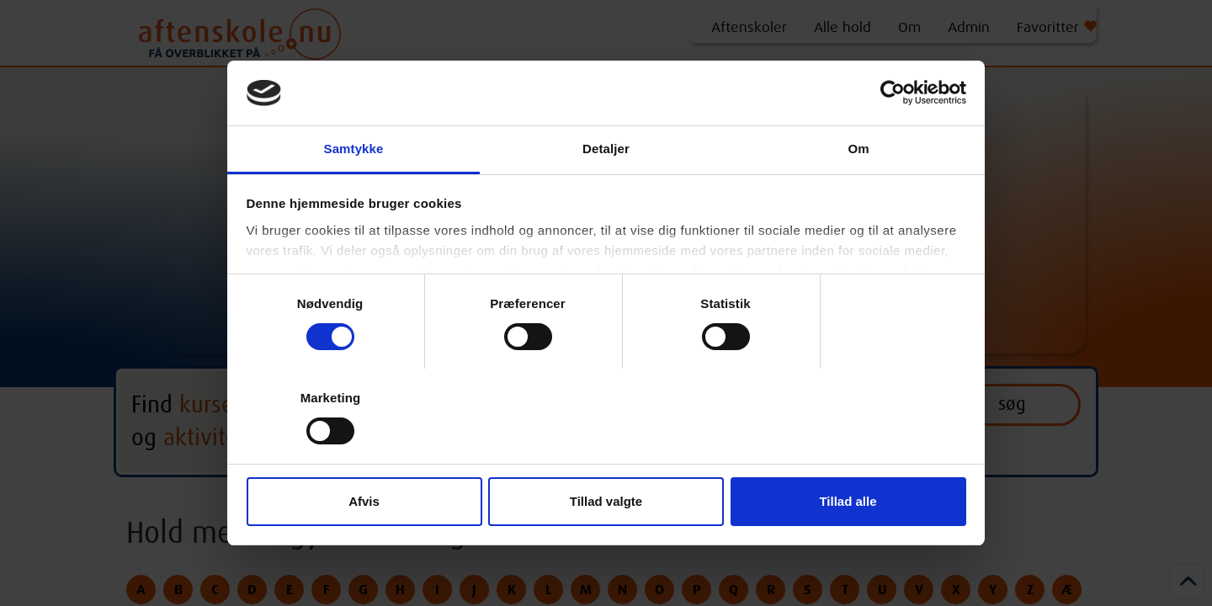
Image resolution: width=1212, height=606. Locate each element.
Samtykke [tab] (354, 148)
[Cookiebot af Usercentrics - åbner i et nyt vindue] (892, 92)
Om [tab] (858, 148)
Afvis (364, 501)
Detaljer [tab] (606, 148)
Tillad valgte (606, 501)
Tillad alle (847, 501)
